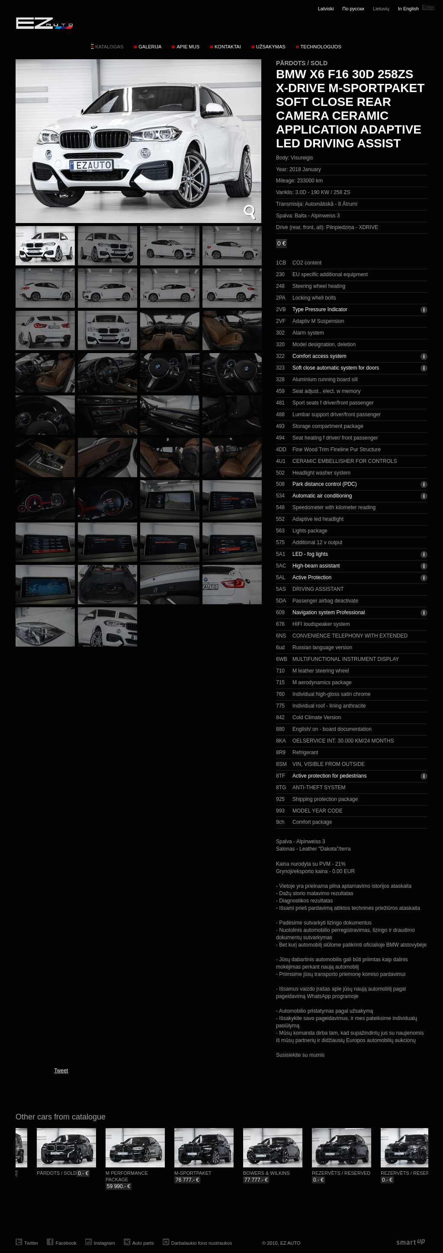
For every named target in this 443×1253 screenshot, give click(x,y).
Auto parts (143, 1243)
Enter (428, 7)
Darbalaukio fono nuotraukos (201, 1243)
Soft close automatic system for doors (335, 368)
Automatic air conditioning (322, 496)
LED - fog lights (310, 554)
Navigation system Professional (328, 612)
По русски (353, 8)
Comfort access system (319, 356)
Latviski (326, 8)
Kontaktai (228, 46)
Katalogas (109, 46)
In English (408, 8)
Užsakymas (271, 46)
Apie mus (188, 46)
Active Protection (311, 577)
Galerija (149, 46)
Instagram (104, 1243)
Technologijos (321, 46)
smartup (410, 1242)
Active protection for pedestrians (329, 776)
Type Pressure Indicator (319, 309)
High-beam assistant (316, 566)
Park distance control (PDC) (324, 484)
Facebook (65, 1243)
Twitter (31, 1243)
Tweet (61, 1071)
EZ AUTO (44, 23)
